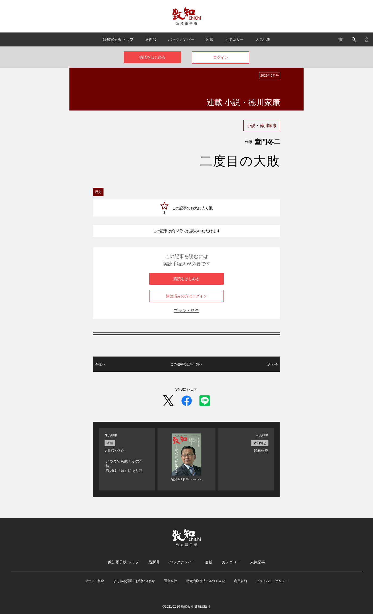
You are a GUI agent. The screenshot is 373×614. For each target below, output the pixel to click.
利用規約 (240, 581)
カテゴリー (234, 39)
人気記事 (262, 39)
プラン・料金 (186, 310)
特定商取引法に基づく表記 (205, 581)
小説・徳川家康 (262, 125)
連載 (209, 39)
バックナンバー (181, 39)
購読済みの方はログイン (186, 296)
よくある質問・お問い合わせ (134, 581)
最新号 (150, 39)
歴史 (98, 192)
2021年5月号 (269, 75)
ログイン (220, 57)
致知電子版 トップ (118, 39)
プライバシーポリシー (272, 581)
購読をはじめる (152, 57)
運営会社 (170, 581)
